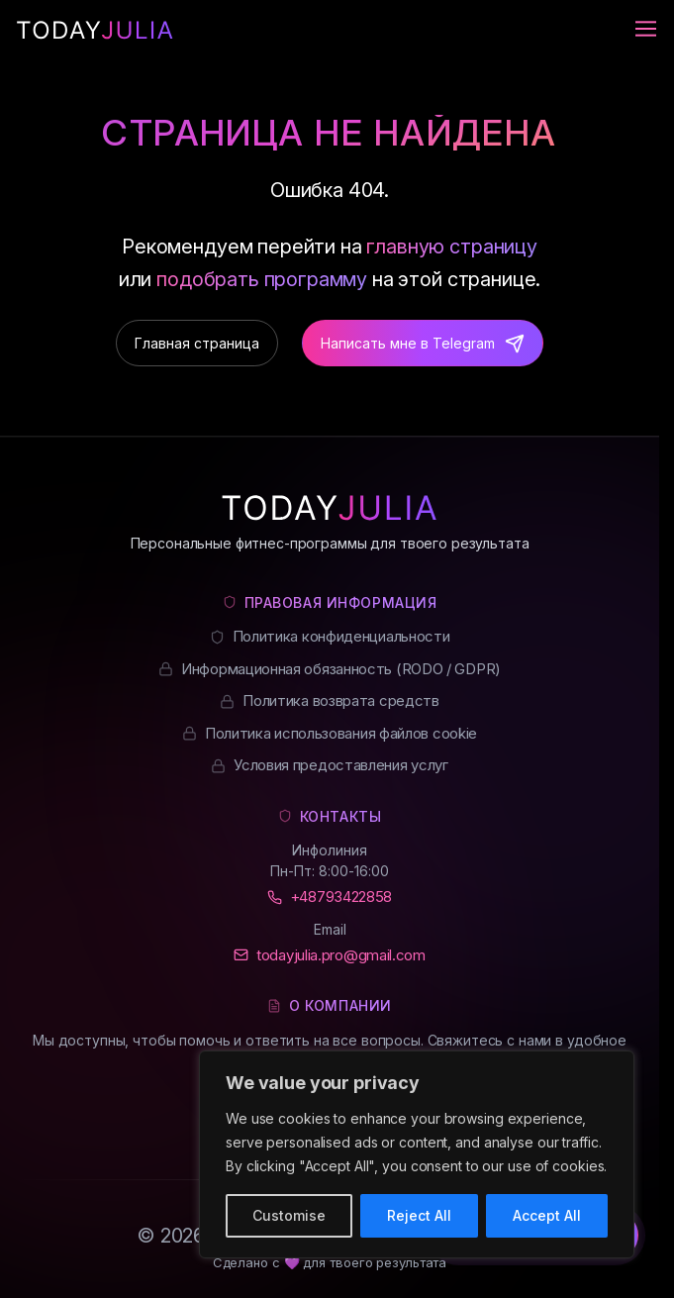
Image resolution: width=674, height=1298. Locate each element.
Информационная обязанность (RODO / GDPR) (341, 668)
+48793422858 (341, 896)
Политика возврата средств (340, 700)
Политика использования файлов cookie (341, 733)
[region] (416, 1154)
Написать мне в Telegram (408, 343)
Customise (289, 1215)
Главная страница (197, 343)
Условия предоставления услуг (341, 764)
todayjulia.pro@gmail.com (341, 955)
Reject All (419, 1215)
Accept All (547, 1215)
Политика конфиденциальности (341, 636)
